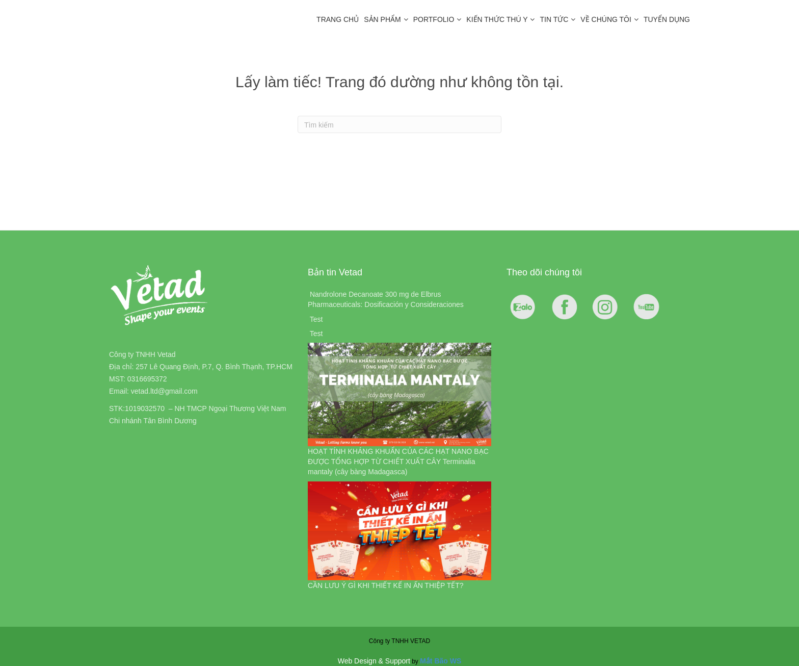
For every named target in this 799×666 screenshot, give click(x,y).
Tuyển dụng (667, 19)
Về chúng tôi (605, 19)
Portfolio (434, 19)
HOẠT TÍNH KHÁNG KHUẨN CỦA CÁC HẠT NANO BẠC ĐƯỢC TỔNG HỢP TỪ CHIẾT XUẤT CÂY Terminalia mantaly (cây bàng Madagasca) (398, 461)
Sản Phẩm (382, 19)
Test (316, 319)
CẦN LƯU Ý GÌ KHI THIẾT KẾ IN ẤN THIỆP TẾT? (386, 585)
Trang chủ (337, 19)
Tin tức (554, 19)
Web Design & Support (374, 661)
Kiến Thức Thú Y (496, 19)
